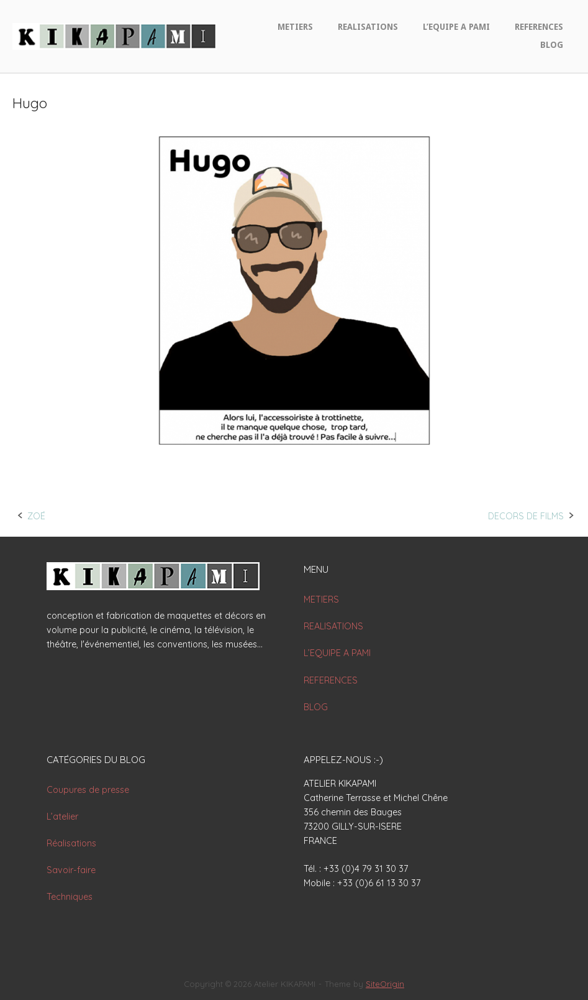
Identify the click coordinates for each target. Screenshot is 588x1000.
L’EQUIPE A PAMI (456, 27)
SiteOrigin (385, 984)
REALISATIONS (368, 27)
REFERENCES (539, 27)
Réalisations (71, 843)
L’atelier (62, 816)
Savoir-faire (71, 870)
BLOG (551, 45)
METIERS (295, 27)
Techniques (70, 896)
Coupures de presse (88, 789)
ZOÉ (36, 516)
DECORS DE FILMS (526, 516)
